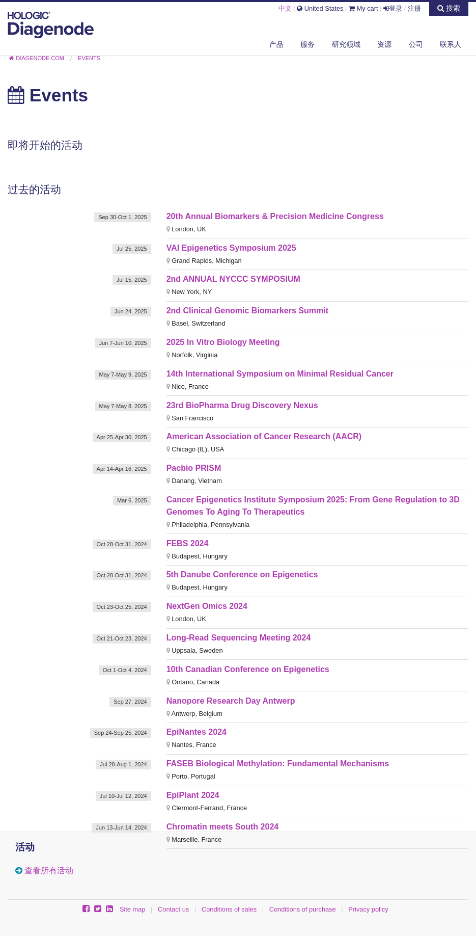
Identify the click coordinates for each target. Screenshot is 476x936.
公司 (416, 44)
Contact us (173, 909)
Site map (133, 909)
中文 (285, 8)
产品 (276, 44)
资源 (384, 44)
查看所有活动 (48, 870)
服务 (307, 44)
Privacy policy (368, 909)
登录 (392, 8)
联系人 (450, 44)
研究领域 (346, 44)
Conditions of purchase (302, 909)
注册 (414, 8)
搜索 (448, 8)
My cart (363, 8)
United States (320, 8)
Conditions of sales (229, 909)
